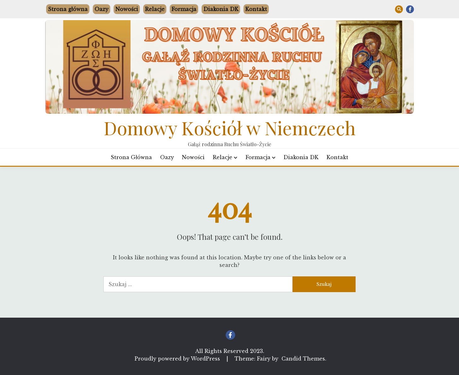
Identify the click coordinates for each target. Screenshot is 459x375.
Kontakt (256, 9)
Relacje (155, 9)
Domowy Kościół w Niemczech (230, 127)
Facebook (410, 9)
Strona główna (68, 9)
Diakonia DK (220, 9)
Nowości (126, 9)
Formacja (183, 9)
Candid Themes (303, 358)
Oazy (101, 9)
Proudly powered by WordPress (178, 358)
